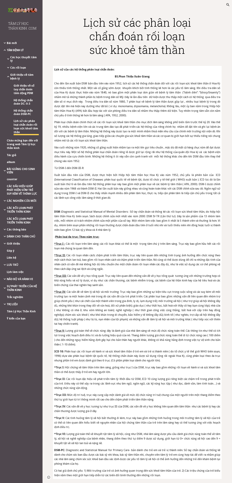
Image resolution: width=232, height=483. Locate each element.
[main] (137, 36)
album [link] (11, 162)
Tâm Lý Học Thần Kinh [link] (21, 311)
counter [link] (12, 179)
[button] (228, 5)
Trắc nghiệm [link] (15, 297)
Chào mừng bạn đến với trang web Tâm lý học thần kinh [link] (22, 144)
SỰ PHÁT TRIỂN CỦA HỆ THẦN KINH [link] (22, 288)
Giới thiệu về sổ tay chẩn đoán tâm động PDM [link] (24, 89)
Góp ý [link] (10, 250)
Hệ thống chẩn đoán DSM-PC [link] (23, 112)
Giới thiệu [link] (13, 243)
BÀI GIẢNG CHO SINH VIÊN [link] (21, 170)
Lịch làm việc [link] (15, 272)
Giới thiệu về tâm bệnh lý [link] (22, 76)
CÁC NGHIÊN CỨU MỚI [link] (21, 200)
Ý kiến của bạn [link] (16, 318)
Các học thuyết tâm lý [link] (23, 59)
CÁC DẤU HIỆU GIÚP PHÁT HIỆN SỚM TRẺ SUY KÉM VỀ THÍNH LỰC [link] (22, 190)
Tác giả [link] (11, 155)
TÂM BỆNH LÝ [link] (15, 50)
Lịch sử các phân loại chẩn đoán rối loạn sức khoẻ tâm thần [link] (26, 126)
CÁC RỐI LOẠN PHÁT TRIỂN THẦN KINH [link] (20, 209)
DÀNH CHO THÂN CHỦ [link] (21, 236)
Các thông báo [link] (16, 229)
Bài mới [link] (12, 43)
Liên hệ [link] (11, 257)
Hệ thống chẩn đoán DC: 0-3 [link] (23, 102)
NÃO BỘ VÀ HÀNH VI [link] (20, 279)
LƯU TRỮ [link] (12, 264)
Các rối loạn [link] (18, 67)
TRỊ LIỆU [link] (12, 304)
